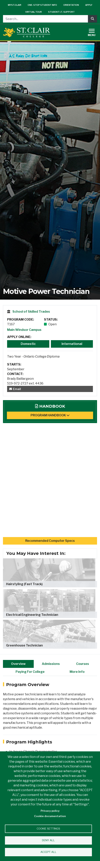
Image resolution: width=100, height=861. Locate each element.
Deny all (48, 840)
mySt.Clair (14, 5)
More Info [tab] (77, 672)
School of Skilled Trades (31, 311)
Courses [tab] (82, 664)
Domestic (28, 344)
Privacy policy (50, 810)
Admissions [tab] (51, 664)
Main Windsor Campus (24, 330)
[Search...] (45, 19)
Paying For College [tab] (30, 672)
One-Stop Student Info (42, 5)
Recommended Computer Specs (50, 541)
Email (15, 389)
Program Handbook (50, 415)
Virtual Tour (33, 11)
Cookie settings (48, 828)
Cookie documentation (50, 816)
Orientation (71, 5)
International (72, 344)
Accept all (48, 851)
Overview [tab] (18, 664)
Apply (88, 5)
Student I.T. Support (61, 11)
